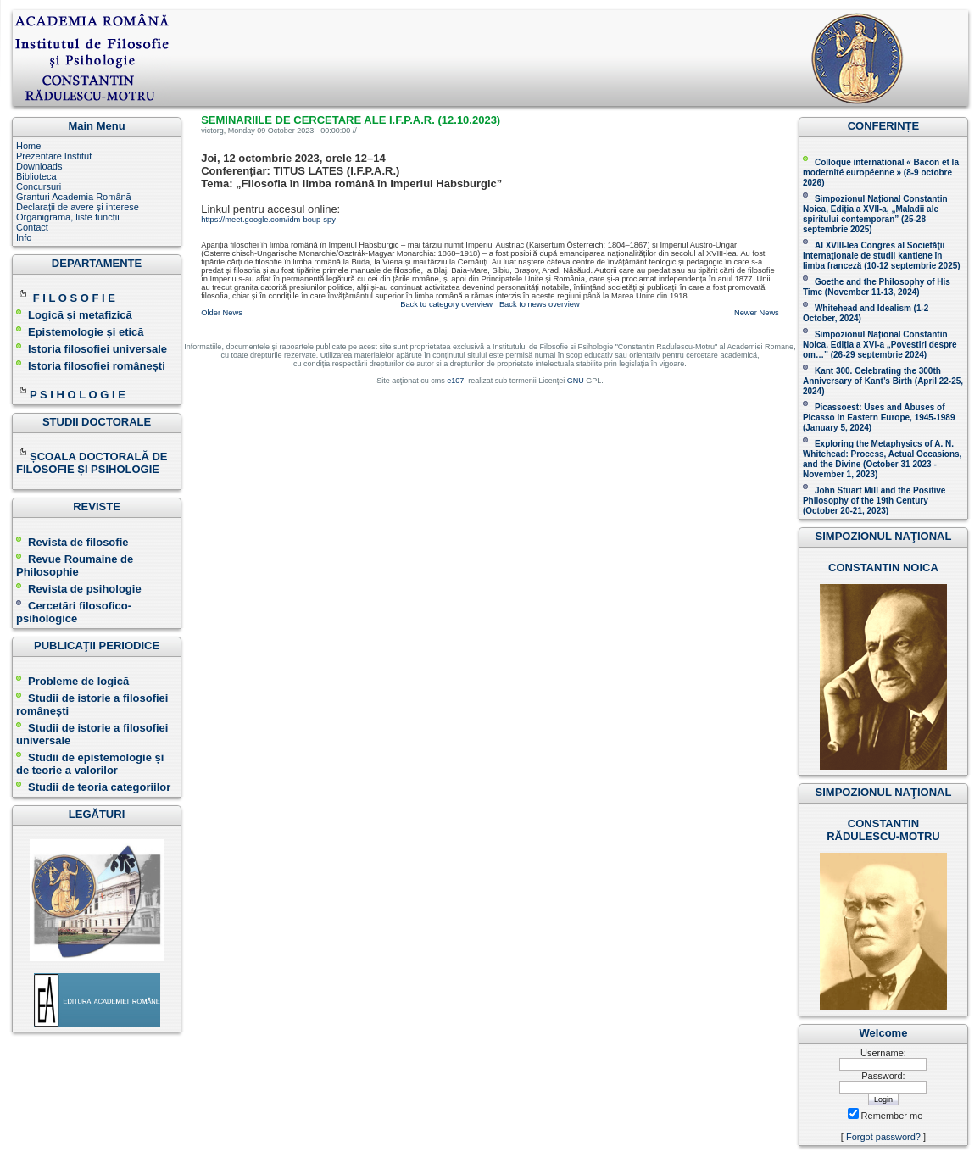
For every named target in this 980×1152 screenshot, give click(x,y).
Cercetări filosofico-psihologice (73, 612)
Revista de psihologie (85, 588)
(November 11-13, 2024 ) (876, 287)
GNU (575, 380)
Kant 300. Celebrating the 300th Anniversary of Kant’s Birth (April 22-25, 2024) (883, 381)
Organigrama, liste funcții (68, 217)
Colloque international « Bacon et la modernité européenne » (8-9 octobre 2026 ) (881, 172)
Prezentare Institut (54, 156)
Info (23, 237)
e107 (455, 380)
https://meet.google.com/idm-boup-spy (268, 219)
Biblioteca (36, 176)
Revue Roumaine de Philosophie (74, 565)
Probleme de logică (78, 681)
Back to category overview (446, 304)
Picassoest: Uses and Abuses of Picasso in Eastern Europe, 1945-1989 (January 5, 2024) (879, 417)
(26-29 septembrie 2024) (879, 354)
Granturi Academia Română (73, 197)
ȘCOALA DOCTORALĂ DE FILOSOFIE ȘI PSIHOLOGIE (92, 463)
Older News (221, 313)
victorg (212, 130)
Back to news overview (539, 304)
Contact (32, 227)
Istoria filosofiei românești (96, 365)
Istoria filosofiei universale (97, 348)
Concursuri (38, 186)
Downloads (39, 166)
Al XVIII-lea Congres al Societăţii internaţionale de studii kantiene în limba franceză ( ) (882, 255)
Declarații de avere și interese (77, 207)
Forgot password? (883, 1137)
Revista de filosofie (72, 542)
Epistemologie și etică (86, 332)
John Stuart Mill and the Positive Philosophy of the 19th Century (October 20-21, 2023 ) (874, 500)
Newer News (756, 313)
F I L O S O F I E (74, 298)
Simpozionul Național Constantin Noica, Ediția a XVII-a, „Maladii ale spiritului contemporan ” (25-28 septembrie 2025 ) (875, 214)
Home (28, 146)
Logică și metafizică (80, 315)
